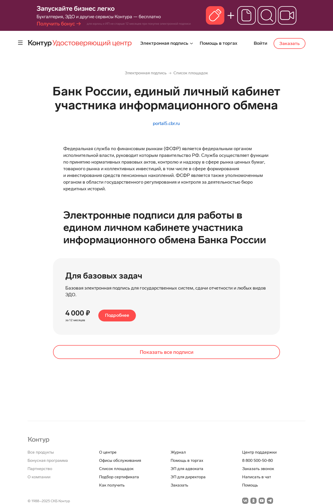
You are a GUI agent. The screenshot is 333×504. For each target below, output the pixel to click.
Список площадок (190, 72)
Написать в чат (256, 476)
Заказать (289, 43)
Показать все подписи (167, 352)
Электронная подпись (145, 72)
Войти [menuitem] (260, 43)
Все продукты (41, 452)
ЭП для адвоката (187, 468)
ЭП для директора (188, 476)
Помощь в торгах (187, 460)
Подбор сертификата (119, 476)
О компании (39, 476)
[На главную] (38, 439)
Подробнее (117, 315)
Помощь (250, 485)
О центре (108, 452)
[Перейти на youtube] (262, 501)
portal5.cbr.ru (166, 123)
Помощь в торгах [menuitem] (218, 43)
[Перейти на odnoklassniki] (253, 501)
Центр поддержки (259, 452)
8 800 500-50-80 (257, 460)
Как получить (112, 485)
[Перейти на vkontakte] (245, 501)
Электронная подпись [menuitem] (164, 43)
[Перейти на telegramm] (270, 501)
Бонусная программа (48, 460)
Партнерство (40, 468)
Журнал (178, 452)
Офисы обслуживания (120, 460)
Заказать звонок (258, 468)
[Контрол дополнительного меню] (20, 43)
